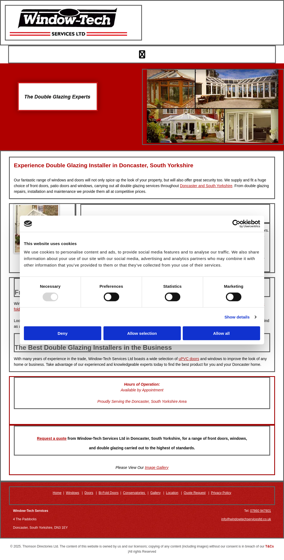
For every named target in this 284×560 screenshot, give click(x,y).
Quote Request (195, 493)
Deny (63, 333)
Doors (88, 493)
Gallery (155, 493)
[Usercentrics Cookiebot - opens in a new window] (236, 223)
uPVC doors (189, 359)
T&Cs (269, 546)
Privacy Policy (221, 493)
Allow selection (142, 333)
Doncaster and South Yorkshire (206, 186)
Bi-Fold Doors (108, 493)
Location (172, 493)
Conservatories (134, 493)
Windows (72, 493)
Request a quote (52, 438)
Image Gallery (156, 467)
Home (57, 493)
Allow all (221, 333)
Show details (237, 316)
